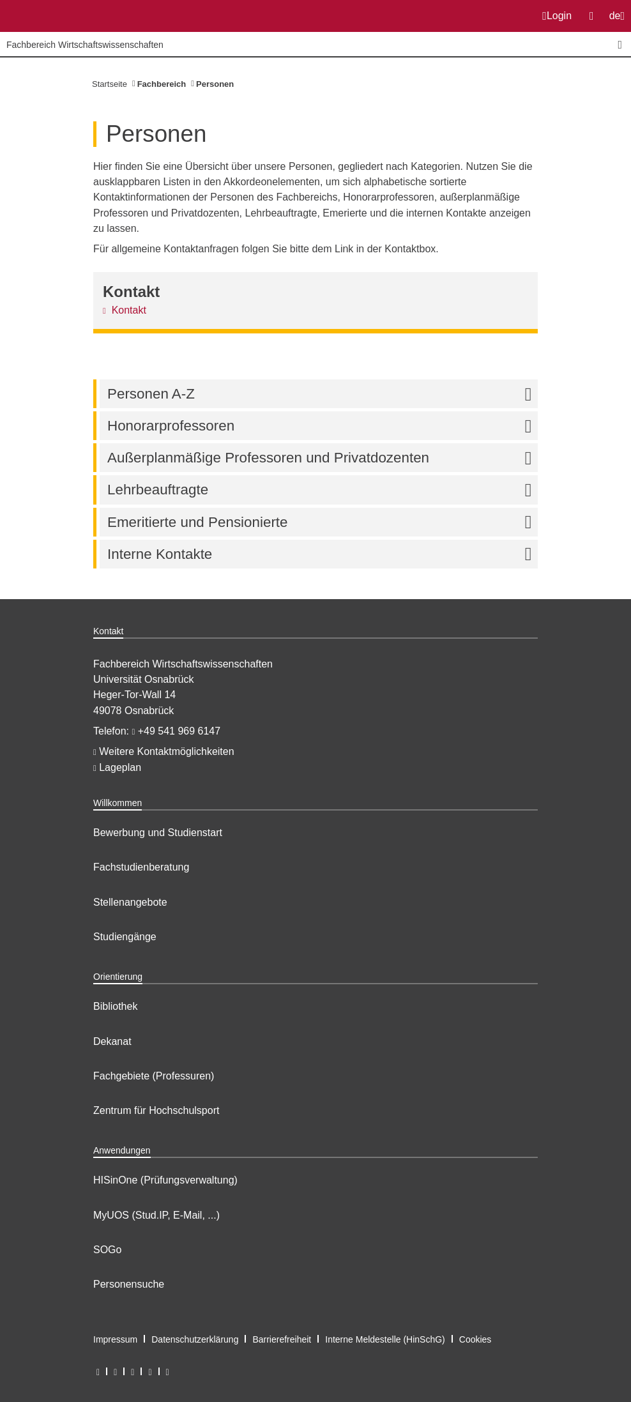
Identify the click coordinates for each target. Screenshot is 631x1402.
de (620, 19)
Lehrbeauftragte (322, 489)
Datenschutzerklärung (194, 1339)
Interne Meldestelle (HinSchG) (385, 1339)
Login (557, 16)
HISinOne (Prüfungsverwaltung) (165, 1180)
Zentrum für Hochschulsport (156, 1110)
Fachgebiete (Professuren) (153, 1076)
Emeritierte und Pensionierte (322, 522)
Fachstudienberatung (141, 867)
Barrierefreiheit (281, 1339)
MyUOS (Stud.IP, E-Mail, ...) (156, 1215)
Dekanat (112, 1041)
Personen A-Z (322, 393)
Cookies (475, 1339)
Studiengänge (124, 936)
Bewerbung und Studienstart (157, 832)
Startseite (109, 84)
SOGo (107, 1249)
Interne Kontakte (322, 554)
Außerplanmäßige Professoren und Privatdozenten (322, 457)
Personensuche (128, 1284)
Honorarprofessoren (322, 425)
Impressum (115, 1339)
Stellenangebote (130, 902)
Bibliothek (115, 1006)
